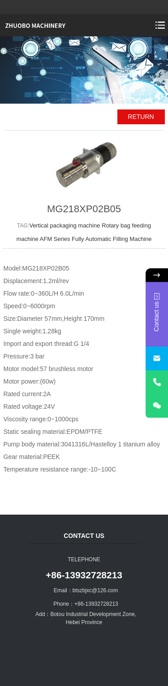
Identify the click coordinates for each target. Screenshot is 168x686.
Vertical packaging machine (65, 225)
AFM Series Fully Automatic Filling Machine (96, 239)
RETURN (141, 116)
